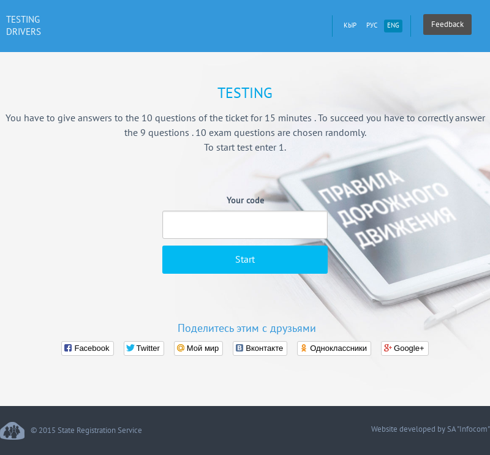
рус (371, 25)
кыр (350, 25)
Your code (245, 200)
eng (393, 25)
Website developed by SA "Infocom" (430, 429)
